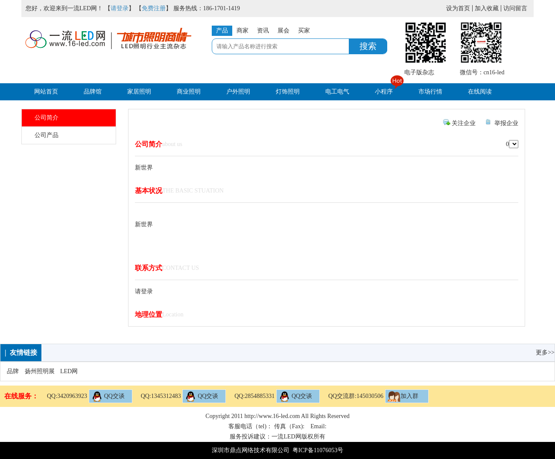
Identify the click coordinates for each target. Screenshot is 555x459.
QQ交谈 (108, 396)
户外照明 (238, 91)
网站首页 (46, 91)
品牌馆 (93, 91)
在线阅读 (480, 91)
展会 (283, 30)
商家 (242, 30)
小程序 (384, 91)
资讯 (263, 30)
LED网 (69, 371)
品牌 (13, 371)
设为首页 (458, 8)
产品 (222, 30)
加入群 (403, 396)
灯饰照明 (288, 91)
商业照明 (189, 91)
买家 (304, 30)
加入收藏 (487, 8)
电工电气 (337, 91)
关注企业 (464, 123)
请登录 (120, 8)
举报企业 (506, 123)
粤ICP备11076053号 (317, 450)
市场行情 (430, 91)
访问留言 (515, 8)
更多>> (545, 352)
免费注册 (154, 8)
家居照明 (139, 91)
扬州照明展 (40, 371)
